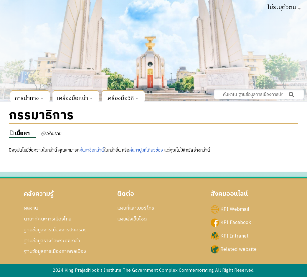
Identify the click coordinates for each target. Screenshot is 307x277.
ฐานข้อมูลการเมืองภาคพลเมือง (55, 251)
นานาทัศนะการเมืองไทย (47, 219)
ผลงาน (31, 208)
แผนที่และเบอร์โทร (135, 208)
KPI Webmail (234, 209)
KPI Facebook (235, 222)
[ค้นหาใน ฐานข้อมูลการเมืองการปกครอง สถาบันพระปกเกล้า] (259, 94)
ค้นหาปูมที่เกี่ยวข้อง (146, 150)
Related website (238, 249)
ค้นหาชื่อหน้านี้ (92, 150)
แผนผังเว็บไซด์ (132, 219)
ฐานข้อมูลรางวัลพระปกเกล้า (52, 241)
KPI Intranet (234, 236)
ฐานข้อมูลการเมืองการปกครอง (55, 230)
